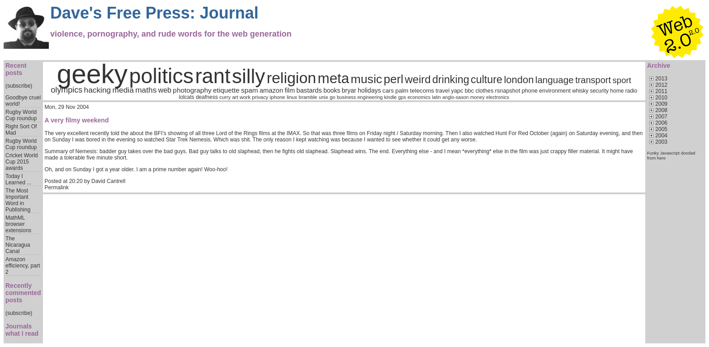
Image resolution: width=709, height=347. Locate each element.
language (554, 80)
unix (323, 97)
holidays (369, 90)
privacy (260, 97)
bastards (309, 90)
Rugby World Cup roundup (21, 115)
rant (213, 76)
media (123, 89)
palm (401, 90)
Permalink (57, 187)
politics (161, 76)
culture (486, 79)
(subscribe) (18, 86)
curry (225, 97)
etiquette (226, 90)
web (164, 90)
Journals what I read (21, 330)
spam (249, 90)
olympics (66, 89)
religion (292, 77)
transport (593, 80)
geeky (92, 74)
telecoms (422, 90)
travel (442, 91)
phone (530, 91)
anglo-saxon (455, 97)
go (333, 97)
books (331, 90)
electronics (497, 97)
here (661, 157)
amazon (271, 90)
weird (417, 79)
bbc (469, 91)
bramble (308, 97)
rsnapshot (507, 91)
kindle (390, 97)
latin (436, 97)
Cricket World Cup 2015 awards (21, 161)
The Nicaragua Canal (17, 244)
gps (402, 97)
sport (621, 80)
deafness (207, 97)
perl (393, 79)
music (367, 79)
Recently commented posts (23, 293)
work (245, 97)
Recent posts (16, 69)
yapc (457, 91)
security (599, 91)
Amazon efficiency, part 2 (22, 265)
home (617, 91)
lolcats (186, 97)
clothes (484, 91)
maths (145, 89)
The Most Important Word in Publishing (17, 200)
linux (292, 97)
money (477, 97)
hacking (97, 89)
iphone (277, 97)
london (519, 79)
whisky (580, 91)
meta (334, 78)
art (235, 97)
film (289, 90)
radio (631, 91)
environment (555, 91)
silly (248, 76)
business (346, 97)
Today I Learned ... (18, 179)
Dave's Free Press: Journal (154, 13)
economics (418, 97)
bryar (349, 90)
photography (192, 90)
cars (388, 90)
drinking (450, 79)
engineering (370, 97)
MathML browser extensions (18, 224)
